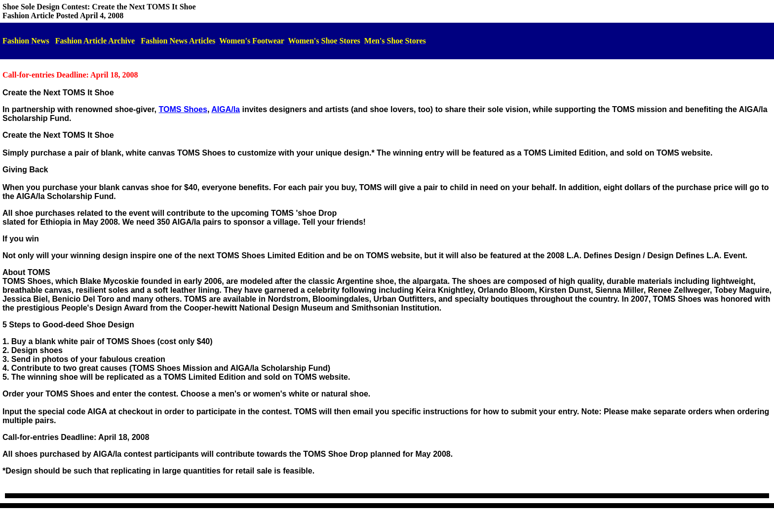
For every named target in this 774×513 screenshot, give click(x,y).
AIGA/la (225, 109)
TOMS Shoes (183, 109)
